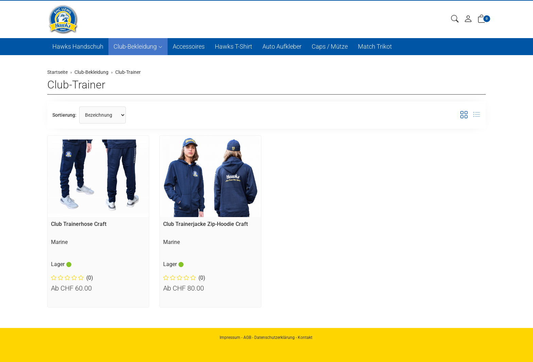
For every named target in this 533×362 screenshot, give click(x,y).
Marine (59, 242)
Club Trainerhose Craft (78, 224)
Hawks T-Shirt (233, 46)
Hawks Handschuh (77, 46)
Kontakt (305, 337)
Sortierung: (64, 115)
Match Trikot (375, 46)
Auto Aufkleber (282, 46)
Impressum (230, 337)
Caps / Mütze (330, 46)
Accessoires (189, 46)
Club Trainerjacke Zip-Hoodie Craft (205, 224)
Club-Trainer (76, 84)
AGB (247, 337)
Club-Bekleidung (135, 46)
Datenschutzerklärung (274, 337)
